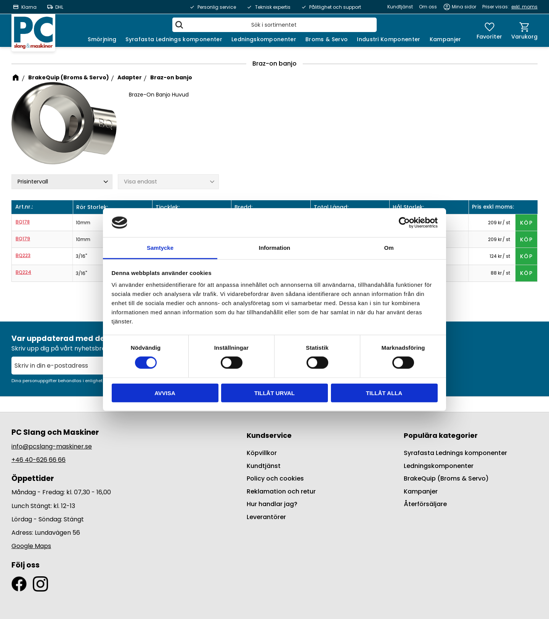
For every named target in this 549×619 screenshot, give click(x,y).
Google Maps (31, 546)
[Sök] (179, 25)
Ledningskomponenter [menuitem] (263, 39)
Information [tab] (275, 247)
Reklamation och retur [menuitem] (281, 491)
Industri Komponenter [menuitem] (388, 39)
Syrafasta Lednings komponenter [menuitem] (173, 39)
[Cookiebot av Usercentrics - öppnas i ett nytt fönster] (404, 222)
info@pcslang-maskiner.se (51, 446)
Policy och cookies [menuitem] (275, 478)
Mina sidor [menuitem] (464, 6)
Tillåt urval (274, 392)
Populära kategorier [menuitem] (441, 435)
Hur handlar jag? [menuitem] (272, 504)
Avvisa (164, 392)
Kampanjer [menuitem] (445, 39)
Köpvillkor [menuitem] (262, 453)
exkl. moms (524, 6)
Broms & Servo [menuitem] (326, 39)
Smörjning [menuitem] (102, 39)
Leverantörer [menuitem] (266, 517)
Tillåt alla (384, 392)
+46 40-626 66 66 (38, 459)
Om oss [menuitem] (428, 6)
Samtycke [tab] (160, 247)
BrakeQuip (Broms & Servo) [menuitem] (446, 478)
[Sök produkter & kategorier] (274, 25)
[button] (489, 30)
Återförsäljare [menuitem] (425, 504)
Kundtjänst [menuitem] (400, 6)
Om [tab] (388, 247)
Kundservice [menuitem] (269, 435)
